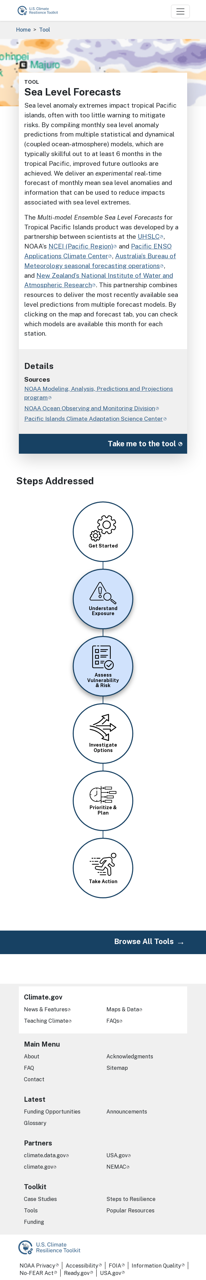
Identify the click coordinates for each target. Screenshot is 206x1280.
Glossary (35, 1123)
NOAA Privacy (37, 1266)
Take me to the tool (142, 443)
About (31, 1056)
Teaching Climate (46, 1021)
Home (23, 30)
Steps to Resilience (131, 1199)
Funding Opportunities (52, 1111)
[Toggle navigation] (180, 11)
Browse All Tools (144, 941)
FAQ (29, 1068)
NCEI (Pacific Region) (80, 246)
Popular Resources (130, 1210)
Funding (34, 1222)
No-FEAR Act (37, 1273)
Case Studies (40, 1199)
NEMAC (116, 1167)
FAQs (112, 1021)
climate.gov (38, 1167)
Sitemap (117, 1068)
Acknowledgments (129, 1056)
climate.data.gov (45, 1155)
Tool (44, 30)
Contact (34, 1079)
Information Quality (156, 1266)
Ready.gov (77, 1273)
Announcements (126, 1111)
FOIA (115, 1266)
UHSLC (149, 236)
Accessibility (82, 1266)
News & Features (45, 1009)
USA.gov (117, 1155)
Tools (31, 1210)
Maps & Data (122, 1009)
